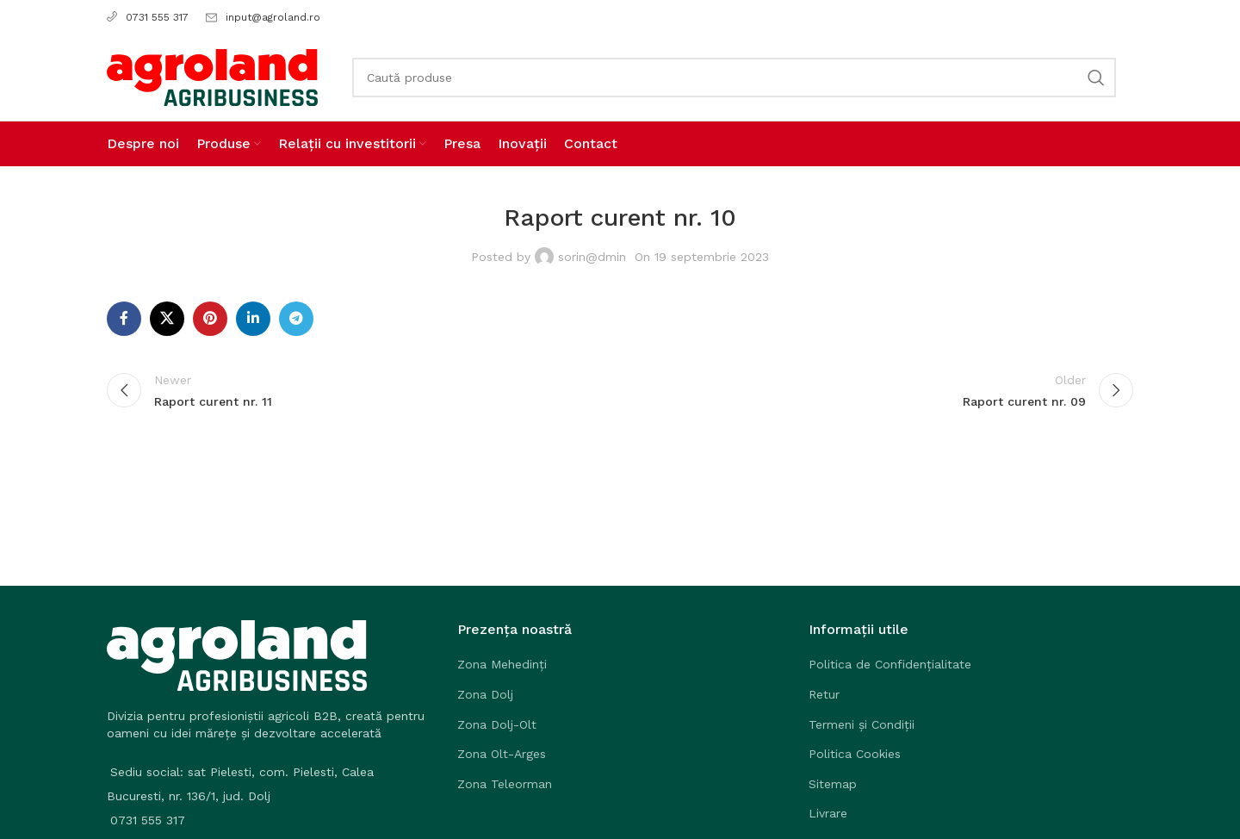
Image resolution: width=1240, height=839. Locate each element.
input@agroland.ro (273, 17)
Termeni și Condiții (861, 724)
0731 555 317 (148, 17)
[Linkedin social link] (253, 318)
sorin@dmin (592, 257)
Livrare (828, 813)
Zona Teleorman (504, 784)
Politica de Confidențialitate (890, 664)
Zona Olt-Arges (501, 754)
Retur (824, 694)
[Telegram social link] (296, 318)
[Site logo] (212, 77)
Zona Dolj (485, 694)
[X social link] (167, 318)
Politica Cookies (855, 754)
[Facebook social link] (124, 318)
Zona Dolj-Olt (496, 724)
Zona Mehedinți (502, 664)
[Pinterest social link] (210, 318)
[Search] (734, 77)
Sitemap (833, 784)
